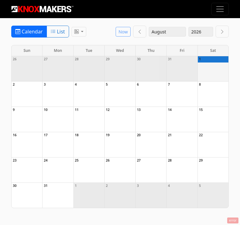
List (58, 31)
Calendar (29, 31)
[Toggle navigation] (220, 9)
